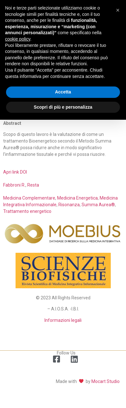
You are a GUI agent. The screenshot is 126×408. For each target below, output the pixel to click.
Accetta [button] (63, 91)
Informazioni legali (63, 320)
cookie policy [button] (17, 38)
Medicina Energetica (77, 198)
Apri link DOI (15, 172)
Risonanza (69, 204)
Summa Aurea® (98, 204)
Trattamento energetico (27, 211)
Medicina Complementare (29, 198)
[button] (118, 10)
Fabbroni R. (14, 185)
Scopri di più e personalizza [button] (63, 107)
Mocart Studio (105, 381)
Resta (33, 185)
